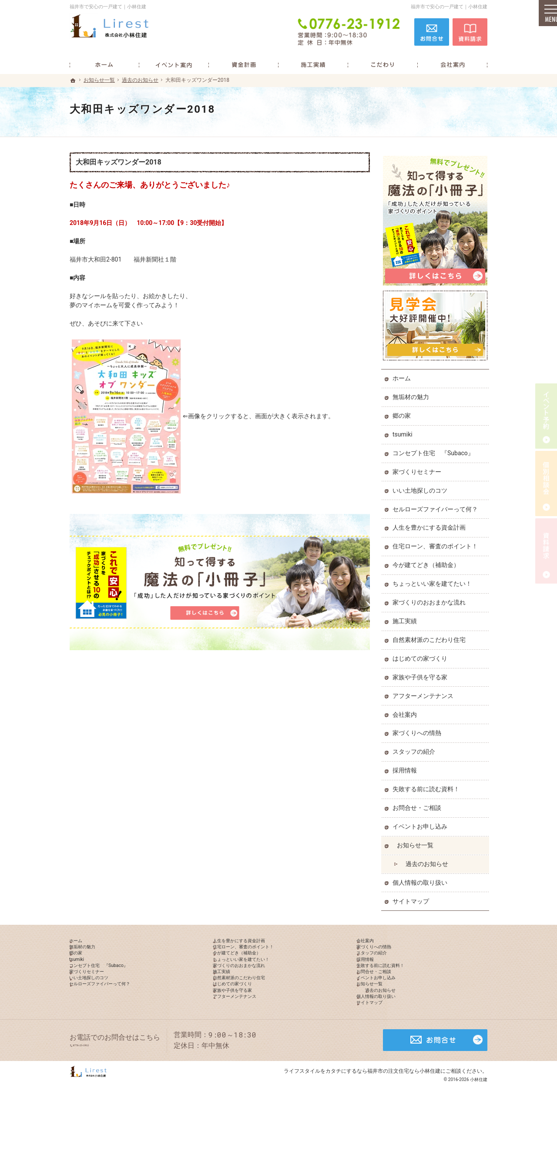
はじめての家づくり (421, 654)
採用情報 (406, 766)
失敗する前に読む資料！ (427, 785)
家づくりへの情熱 (418, 729)
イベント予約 (546, 416)
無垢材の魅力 (412, 393)
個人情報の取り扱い (421, 879)
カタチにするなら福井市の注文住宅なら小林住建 (382, 1123)
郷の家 (403, 412)
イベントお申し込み (421, 822)
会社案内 (406, 711)
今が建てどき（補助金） (427, 561)
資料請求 (470, 31)
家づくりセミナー (418, 468)
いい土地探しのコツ (421, 486)
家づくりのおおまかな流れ (430, 598)
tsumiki (404, 430)
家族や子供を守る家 (421, 673)
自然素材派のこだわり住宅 (430, 636)
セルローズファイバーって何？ (437, 505)
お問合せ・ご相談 (418, 804)
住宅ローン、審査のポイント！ (437, 542)
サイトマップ (412, 897)
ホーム (403, 374)
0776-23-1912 (350, 31)
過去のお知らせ (428, 860)
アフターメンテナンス (424, 692)
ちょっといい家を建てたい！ (433, 580)
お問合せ (431, 31)
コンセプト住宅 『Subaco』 (435, 449)
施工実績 (406, 617)
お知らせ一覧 (417, 841)
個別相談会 (546, 483)
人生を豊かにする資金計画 (430, 523)
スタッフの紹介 (415, 748)
